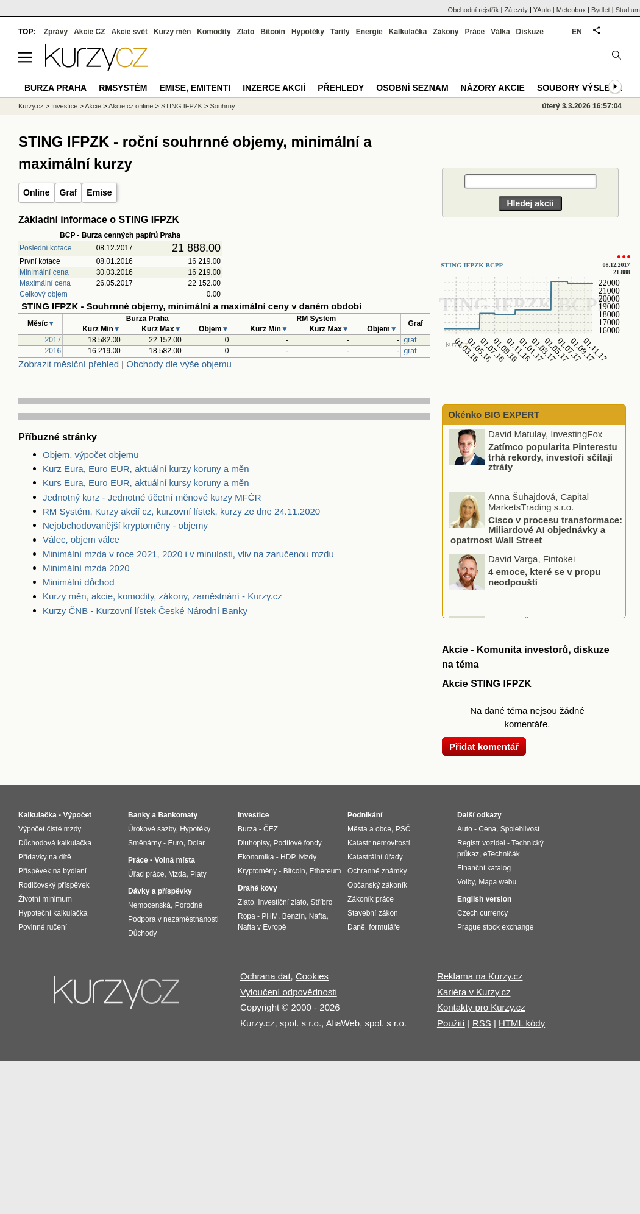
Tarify (340, 31)
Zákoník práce (370, 899)
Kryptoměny (257, 871)
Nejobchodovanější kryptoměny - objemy (125, 525)
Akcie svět (130, 31)
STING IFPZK (181, 106)
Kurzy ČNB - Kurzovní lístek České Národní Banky (145, 610)
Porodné (188, 905)
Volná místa (174, 860)
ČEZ (270, 829)
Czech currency (482, 913)
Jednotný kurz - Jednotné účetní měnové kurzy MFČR (152, 497)
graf (410, 340)
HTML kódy (522, 1023)
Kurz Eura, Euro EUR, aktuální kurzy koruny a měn (146, 469)
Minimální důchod (79, 582)
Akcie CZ (89, 31)
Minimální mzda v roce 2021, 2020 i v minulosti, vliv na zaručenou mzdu (188, 554)
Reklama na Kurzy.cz (480, 976)
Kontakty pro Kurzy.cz (481, 1007)
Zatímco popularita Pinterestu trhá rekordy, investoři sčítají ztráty (552, 458)
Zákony (445, 31)
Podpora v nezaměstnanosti (173, 919)
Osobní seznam (412, 88)
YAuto (542, 9)
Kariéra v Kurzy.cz (474, 992)
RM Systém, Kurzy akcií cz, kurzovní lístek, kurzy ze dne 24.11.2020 (181, 511)
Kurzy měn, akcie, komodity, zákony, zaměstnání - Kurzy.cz (162, 596)
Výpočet (77, 815)
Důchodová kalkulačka (54, 843)
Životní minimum (45, 899)
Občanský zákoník (377, 885)
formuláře (384, 927)
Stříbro (321, 902)
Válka (500, 31)
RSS (481, 1023)
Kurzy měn (172, 31)
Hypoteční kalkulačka (52, 913)
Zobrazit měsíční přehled (68, 364)
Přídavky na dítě (44, 857)
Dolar (196, 843)
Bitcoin (272, 31)
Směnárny (145, 843)
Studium (628, 9)
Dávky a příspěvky (160, 891)
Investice (64, 106)
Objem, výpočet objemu (91, 455)
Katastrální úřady (375, 857)
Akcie (93, 106)
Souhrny (222, 106)
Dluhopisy (253, 843)
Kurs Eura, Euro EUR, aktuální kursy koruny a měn (146, 483)
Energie (369, 31)
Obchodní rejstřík (473, 9)
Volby (465, 882)
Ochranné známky (377, 871)
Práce (475, 31)
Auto (464, 829)
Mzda (177, 874)
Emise (99, 192)
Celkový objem (44, 294)
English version (484, 899)
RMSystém (123, 88)
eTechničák (501, 854)
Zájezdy (516, 9)
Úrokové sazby (152, 829)
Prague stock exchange (495, 927)
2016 (53, 351)
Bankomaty (177, 815)
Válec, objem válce (81, 539)
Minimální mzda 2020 (86, 568)
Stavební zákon (372, 913)
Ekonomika (256, 857)
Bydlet (600, 9)
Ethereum (325, 871)
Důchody (142, 933)
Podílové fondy (297, 843)
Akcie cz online (130, 106)
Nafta (318, 916)
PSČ (403, 829)
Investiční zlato (282, 902)
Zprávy (56, 31)
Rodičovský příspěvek (54, 885)
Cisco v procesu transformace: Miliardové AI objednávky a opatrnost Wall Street (536, 531)
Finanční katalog (484, 868)
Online (36, 192)
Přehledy (341, 88)
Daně (356, 927)
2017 (53, 340)
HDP (287, 857)
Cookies (312, 976)
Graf (68, 192)
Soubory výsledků (582, 88)
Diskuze (530, 31)
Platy (198, 874)
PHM (269, 916)
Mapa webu (497, 882)
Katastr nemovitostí (378, 843)
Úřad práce (146, 874)
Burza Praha (55, 88)
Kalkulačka (408, 31)
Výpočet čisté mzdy (49, 829)
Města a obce (369, 829)
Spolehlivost (520, 829)
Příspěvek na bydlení (52, 871)
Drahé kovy (257, 888)
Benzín (293, 916)
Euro (175, 843)
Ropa (246, 916)
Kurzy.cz (30, 106)
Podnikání (364, 815)
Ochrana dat (265, 976)
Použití (451, 1023)
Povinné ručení (42, 927)
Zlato (246, 31)
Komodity (213, 31)
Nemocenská (149, 905)
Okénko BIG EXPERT (492, 414)
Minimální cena (44, 272)
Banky (139, 815)
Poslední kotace (45, 248)
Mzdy (308, 857)
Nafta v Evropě (262, 927)
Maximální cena (45, 283)
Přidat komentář (484, 746)
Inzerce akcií (274, 88)
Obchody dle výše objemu (179, 364)
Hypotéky (307, 31)
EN (577, 31)
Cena (487, 829)
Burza (247, 829)
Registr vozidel (481, 843)
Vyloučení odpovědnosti (288, 992)
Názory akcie (493, 88)
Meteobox (571, 9)
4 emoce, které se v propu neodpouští (544, 578)
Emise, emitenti (195, 88)
